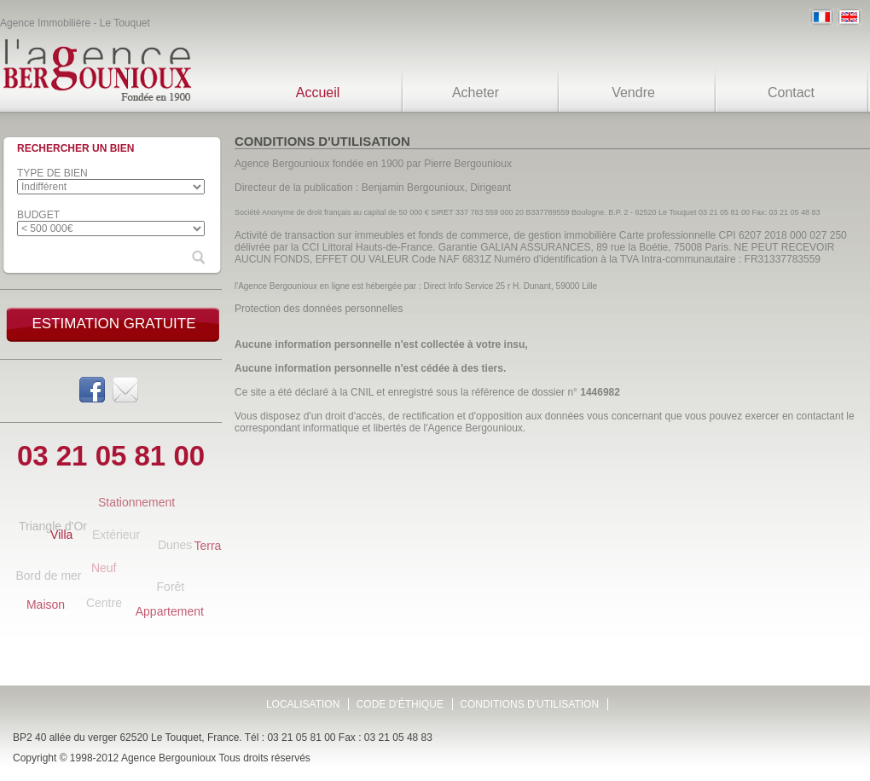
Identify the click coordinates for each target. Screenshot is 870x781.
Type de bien (52, 173)
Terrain (212, 545)
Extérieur (116, 534)
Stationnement (136, 502)
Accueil (318, 92)
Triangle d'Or (53, 526)
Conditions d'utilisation (529, 704)
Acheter (475, 92)
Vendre (633, 92)
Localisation (302, 704)
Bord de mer (48, 575)
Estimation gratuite (113, 323)
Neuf (104, 568)
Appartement (170, 611)
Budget (38, 215)
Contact (791, 92)
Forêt (171, 586)
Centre (104, 603)
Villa (61, 534)
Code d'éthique (400, 704)
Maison (45, 604)
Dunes (175, 545)
